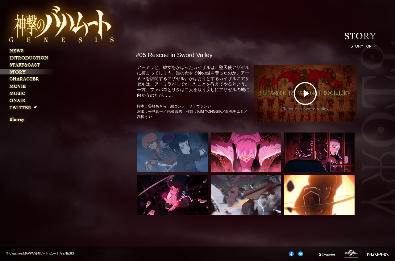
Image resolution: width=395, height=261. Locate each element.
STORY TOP (361, 46)
